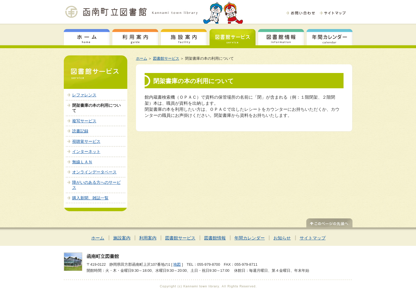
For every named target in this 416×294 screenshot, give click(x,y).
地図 (177, 264)
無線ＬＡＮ (82, 162)
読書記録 (80, 131)
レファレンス (84, 95)
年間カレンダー (329, 36)
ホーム (87, 36)
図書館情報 (281, 36)
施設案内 (184, 36)
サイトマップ (313, 237)
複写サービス (84, 121)
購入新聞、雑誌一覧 (90, 198)
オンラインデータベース (94, 172)
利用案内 (135, 36)
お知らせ (282, 237)
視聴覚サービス (86, 141)
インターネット (86, 151)
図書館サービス (232, 36)
